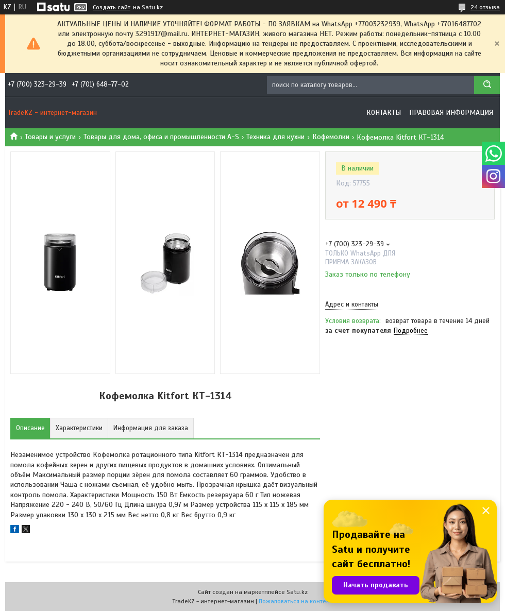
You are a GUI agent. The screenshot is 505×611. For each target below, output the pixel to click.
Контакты (383, 112)
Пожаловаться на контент (295, 601)
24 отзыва (485, 7)
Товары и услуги (50, 136)
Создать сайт (111, 7)
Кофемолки (330, 136)
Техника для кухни (275, 136)
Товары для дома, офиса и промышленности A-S (161, 136)
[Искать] (487, 85)
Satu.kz (297, 592)
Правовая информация (451, 112)
